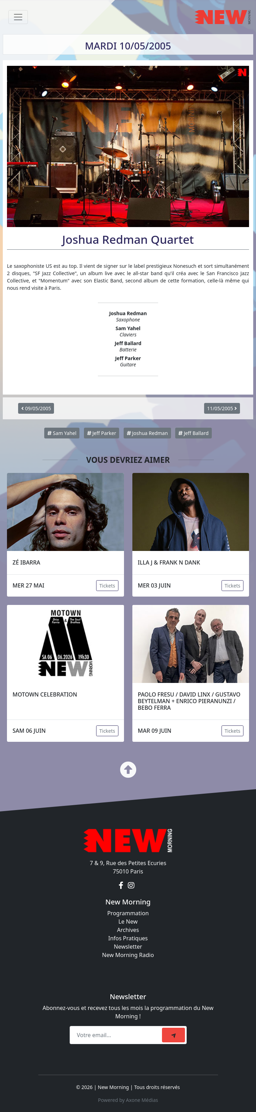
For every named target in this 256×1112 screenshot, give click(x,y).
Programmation (128, 913)
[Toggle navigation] (18, 17)
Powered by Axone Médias (128, 1100)
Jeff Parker (101, 433)
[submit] (173, 1035)
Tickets (107, 585)
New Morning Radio (128, 955)
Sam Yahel (61, 433)
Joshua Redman (147, 433)
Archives (128, 930)
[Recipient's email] (116, 1035)
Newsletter (128, 946)
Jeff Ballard (193, 433)
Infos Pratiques (128, 938)
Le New (128, 921)
